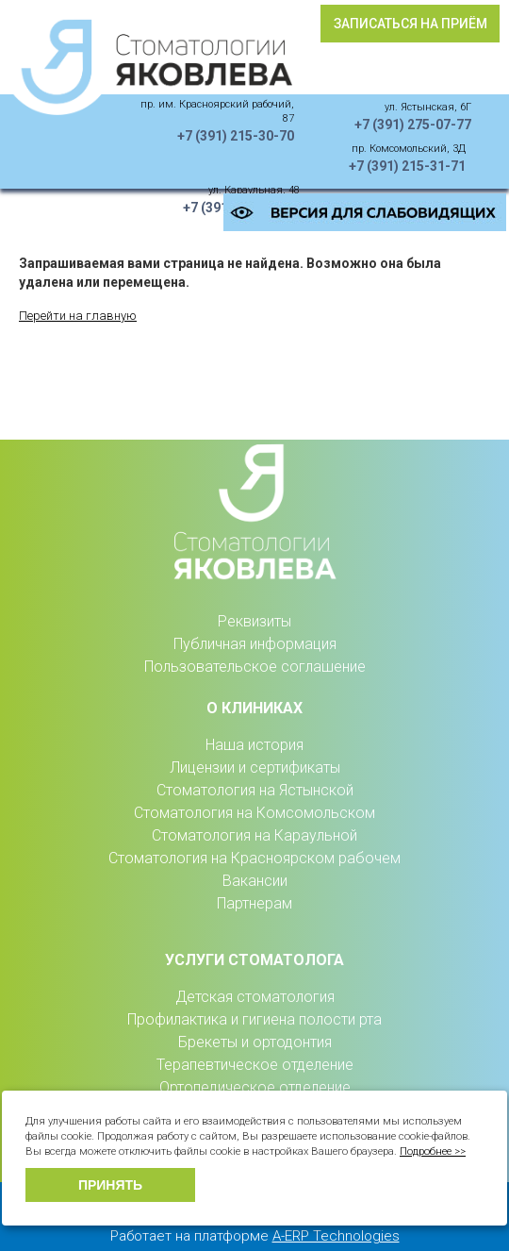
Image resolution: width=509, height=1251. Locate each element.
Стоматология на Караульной (254, 835)
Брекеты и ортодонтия (255, 1042)
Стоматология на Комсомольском (254, 813)
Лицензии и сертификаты (255, 767)
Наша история (254, 745)
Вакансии (254, 881)
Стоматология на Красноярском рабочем (254, 858)
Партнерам (254, 903)
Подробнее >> (433, 1151)
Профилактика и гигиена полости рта (254, 1019)
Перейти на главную (78, 316)
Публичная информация (255, 644)
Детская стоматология (255, 997)
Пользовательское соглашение (255, 667)
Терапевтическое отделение (254, 1065)
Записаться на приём (410, 23)
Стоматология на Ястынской (254, 790)
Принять (110, 1185)
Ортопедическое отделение (255, 1087)
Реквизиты (254, 621)
